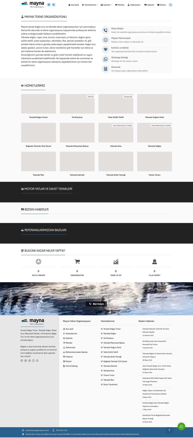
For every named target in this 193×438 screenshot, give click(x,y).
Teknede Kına (116, 146)
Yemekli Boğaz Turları (38, 118)
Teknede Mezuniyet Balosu (77, 146)
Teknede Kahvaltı (77, 175)
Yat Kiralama (77, 118)
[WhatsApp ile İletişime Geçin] (181, 426)
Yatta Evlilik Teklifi (116, 118)
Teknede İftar (38, 175)
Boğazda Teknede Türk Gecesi (38, 146)
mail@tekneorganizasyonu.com (37, 431)
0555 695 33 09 (61, 431)
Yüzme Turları (155, 175)
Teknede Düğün (154, 146)
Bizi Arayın (96, 304)
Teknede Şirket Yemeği (115, 175)
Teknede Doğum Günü (154, 118)
